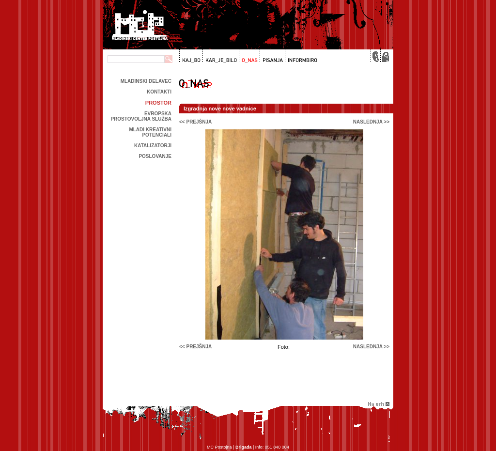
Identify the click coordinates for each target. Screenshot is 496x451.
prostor (158, 103)
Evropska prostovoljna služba (140, 116)
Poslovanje (155, 156)
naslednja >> (371, 121)
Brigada (243, 447)
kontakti (159, 91)
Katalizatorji (152, 145)
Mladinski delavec (146, 81)
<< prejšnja (195, 121)
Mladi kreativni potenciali (150, 132)
